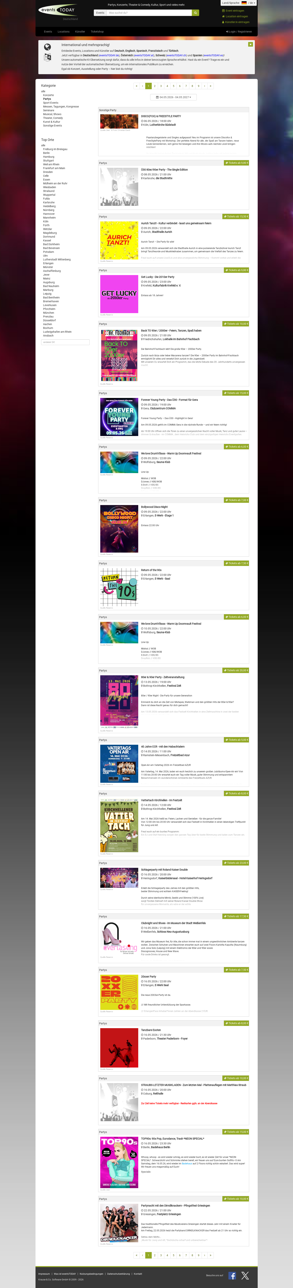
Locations (63, 31)
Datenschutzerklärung (118, 1274)
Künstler (80, 31)
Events (48, 31)
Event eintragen (233, 10)
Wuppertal (49, 194)
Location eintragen (235, 16)
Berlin (46, 152)
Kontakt (138, 1274)
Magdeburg (50, 232)
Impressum (44, 1274)
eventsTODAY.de (109, 55)
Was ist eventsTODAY (65, 1274)
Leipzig (47, 293)
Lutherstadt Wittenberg (57, 259)
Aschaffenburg (52, 270)
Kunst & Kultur (51, 121)
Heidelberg (49, 206)
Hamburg (48, 156)
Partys (47, 98)
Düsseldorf (49, 320)
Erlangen (48, 263)
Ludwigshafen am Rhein (57, 331)
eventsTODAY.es (213, 55)
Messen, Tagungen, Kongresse (61, 106)
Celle (46, 175)
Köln (45, 221)
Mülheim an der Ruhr (55, 183)
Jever (46, 274)
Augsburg (49, 282)
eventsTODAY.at (143, 55)
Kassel (47, 240)
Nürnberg (48, 210)
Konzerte (48, 95)
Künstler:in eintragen (236, 22)
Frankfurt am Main (54, 168)
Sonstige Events (52, 125)
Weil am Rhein (51, 164)
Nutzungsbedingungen (91, 1274)
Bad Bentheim (51, 297)
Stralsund (48, 191)
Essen (46, 179)
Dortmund (49, 236)
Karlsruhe (48, 202)
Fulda (46, 198)
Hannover (49, 213)
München (48, 312)
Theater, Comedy (53, 117)
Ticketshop (97, 31)
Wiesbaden (49, 187)
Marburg (48, 289)
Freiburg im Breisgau (55, 149)
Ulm (45, 255)
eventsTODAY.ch (176, 55)
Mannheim (49, 217)
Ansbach (48, 335)
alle (43, 91)
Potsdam (48, 251)
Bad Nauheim (51, 286)
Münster (48, 267)
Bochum (48, 327)
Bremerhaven (51, 301)
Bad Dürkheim (51, 244)
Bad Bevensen (51, 248)
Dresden (48, 171)
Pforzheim (49, 308)
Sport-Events (50, 102)
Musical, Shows (52, 114)
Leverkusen (50, 305)
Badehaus (187, 1163)
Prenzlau (48, 316)
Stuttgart (48, 160)
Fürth (46, 225)
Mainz (46, 278)
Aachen (47, 324)
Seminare (48, 110)
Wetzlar (47, 229)
